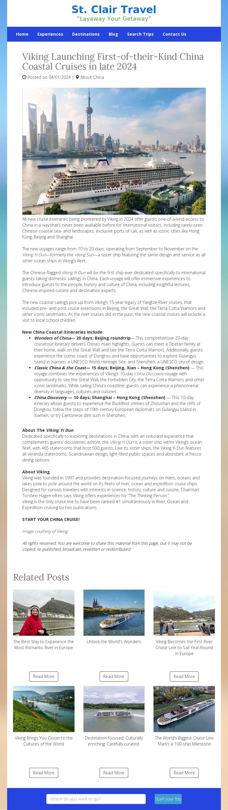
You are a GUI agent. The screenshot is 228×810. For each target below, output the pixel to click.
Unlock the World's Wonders (114, 617)
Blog (113, 34)
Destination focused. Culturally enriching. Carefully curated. (114, 716)
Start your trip (168, 799)
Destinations (86, 34)
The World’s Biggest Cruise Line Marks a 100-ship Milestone (184, 716)
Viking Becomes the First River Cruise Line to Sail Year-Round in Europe (184, 623)
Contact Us (174, 34)
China (98, 77)
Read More (43, 676)
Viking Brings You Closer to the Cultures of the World (44, 716)
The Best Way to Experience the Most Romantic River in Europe (44, 620)
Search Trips (140, 34)
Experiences (50, 34)
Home (22, 34)
